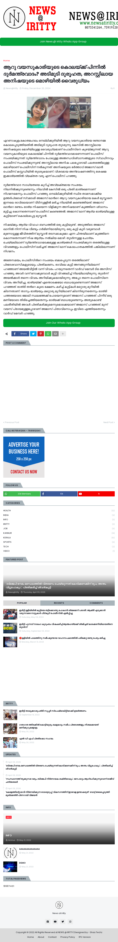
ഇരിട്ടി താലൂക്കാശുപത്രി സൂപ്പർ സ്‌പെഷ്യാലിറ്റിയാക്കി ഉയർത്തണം (52, 711)
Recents (59, 603)
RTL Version (85, 937)
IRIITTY (59, 524)
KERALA (59, 537)
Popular (22, 603)
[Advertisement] (59, 674)
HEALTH (59, 510)
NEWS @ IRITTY (65, 932)
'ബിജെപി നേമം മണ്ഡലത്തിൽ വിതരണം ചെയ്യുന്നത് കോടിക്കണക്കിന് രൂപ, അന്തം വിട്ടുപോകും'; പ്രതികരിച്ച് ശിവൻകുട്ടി (56, 585)
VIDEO (59, 551)
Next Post (108, 422)
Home (6, 60)
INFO (59, 519)
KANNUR (59, 533)
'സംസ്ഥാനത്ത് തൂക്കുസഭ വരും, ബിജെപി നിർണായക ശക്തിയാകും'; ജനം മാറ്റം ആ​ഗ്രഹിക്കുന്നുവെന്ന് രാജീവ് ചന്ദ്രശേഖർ (60, 780)
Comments (96, 603)
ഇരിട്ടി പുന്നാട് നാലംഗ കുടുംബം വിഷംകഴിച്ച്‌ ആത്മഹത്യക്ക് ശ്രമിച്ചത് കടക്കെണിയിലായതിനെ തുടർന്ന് (66, 626)
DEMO (22, 862)
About (41, 937)
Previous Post (12, 422)
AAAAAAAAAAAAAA (29, 849)
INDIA (59, 515)
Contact (52, 937)
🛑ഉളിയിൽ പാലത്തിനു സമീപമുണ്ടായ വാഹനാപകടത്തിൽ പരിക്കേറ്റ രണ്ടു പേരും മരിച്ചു (62, 638)
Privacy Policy (67, 937)
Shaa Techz (96, 932)
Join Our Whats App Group (59, 323)
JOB (59, 528)
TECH (59, 546)
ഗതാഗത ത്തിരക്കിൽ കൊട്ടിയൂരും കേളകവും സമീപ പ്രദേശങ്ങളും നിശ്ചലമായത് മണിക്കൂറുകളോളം (58, 726)
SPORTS (59, 542)
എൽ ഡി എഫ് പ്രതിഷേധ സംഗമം (36, 738)
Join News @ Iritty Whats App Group (59, 41)
